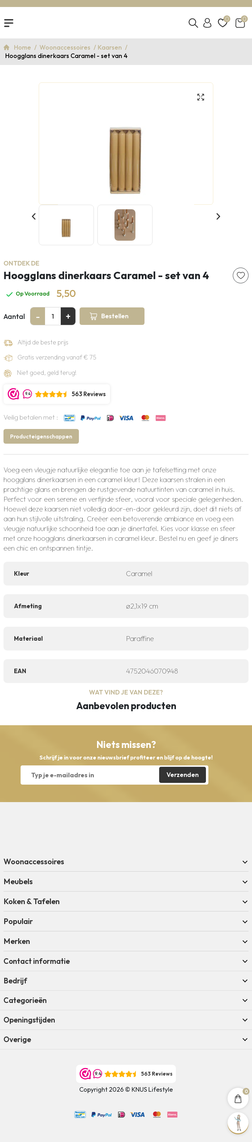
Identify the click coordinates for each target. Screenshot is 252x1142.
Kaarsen (110, 47)
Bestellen (114, 316)
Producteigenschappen (41, 436)
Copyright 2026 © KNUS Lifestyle (126, 1089)
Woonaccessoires (65, 47)
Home (23, 47)
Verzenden (182, 775)
